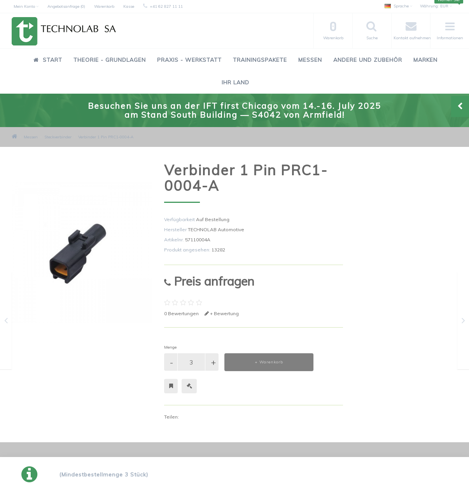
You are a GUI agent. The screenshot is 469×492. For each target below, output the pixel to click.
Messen (310, 59)
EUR (436, 6)
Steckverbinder (58, 137)
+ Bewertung (222, 313)
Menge (170, 347)
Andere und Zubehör (367, 59)
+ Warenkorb (269, 362)
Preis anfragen (209, 281)
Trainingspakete (260, 59)
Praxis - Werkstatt (189, 59)
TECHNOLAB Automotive (216, 229)
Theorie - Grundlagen (110, 59)
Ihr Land (235, 82)
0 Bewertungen (181, 313)
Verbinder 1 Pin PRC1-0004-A (105, 137)
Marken (425, 59)
